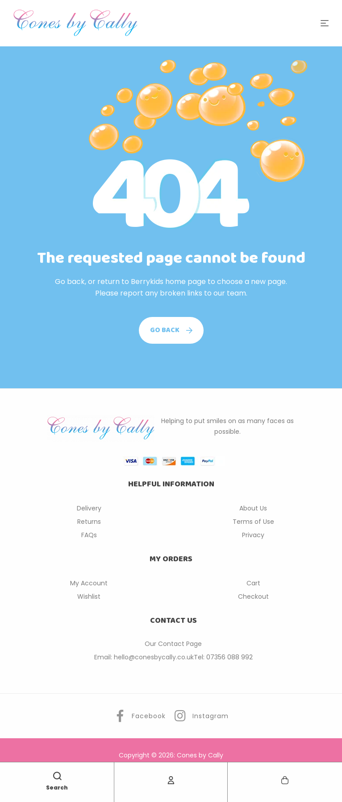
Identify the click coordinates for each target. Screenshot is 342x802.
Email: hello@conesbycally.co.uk (144, 657)
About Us (253, 508)
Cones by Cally (200, 755)
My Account (89, 583)
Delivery (89, 508)
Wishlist (88, 596)
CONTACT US (173, 620)
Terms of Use (253, 521)
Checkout (253, 596)
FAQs (89, 535)
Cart (253, 583)
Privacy (253, 535)
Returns (89, 521)
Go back (171, 330)
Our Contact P (167, 643)
